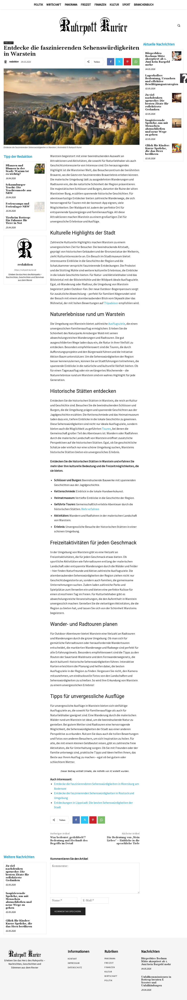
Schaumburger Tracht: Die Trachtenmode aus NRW (18, 189)
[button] (178, 25)
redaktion (13, 61)
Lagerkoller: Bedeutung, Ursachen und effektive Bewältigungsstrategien (161, 79)
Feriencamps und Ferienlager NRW (18, 205)
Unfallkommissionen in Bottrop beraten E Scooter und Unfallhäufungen (157, 975)
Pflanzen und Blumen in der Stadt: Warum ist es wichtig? (17, 170)
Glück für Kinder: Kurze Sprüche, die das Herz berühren (18, 919)
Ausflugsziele (116, 323)
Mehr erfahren (90, 509)
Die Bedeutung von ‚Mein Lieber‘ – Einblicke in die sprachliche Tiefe (123, 840)
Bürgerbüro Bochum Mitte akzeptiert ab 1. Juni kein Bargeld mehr (157, 59)
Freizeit (9, 42)
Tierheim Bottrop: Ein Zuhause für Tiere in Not (18, 220)
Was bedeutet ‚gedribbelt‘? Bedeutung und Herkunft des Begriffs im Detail (69, 840)
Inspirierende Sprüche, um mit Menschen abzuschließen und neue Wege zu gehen (18, 897)
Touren (106, 428)
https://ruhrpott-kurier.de (25, 270)
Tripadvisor (111, 303)
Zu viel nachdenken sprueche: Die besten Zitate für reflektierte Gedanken (19, 871)
